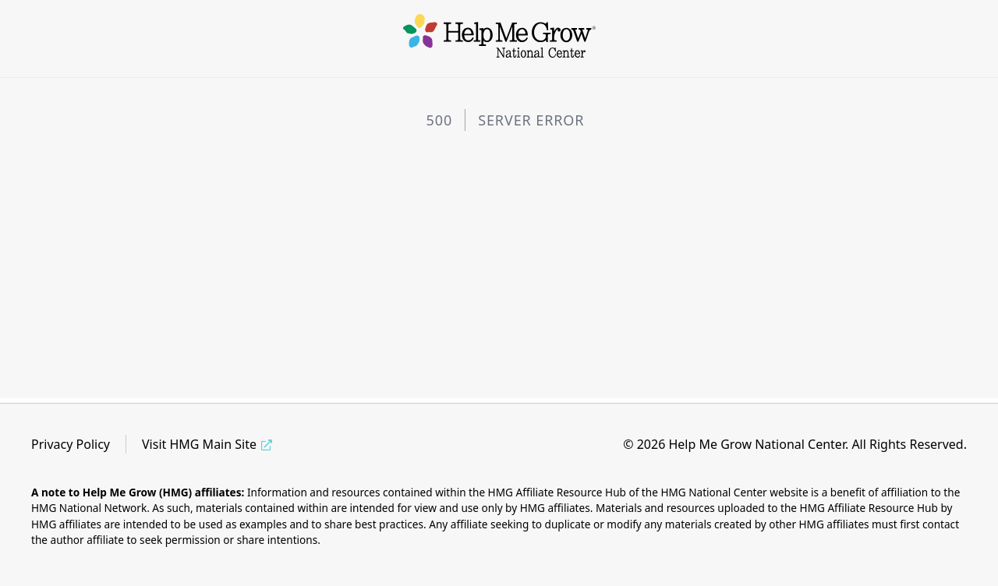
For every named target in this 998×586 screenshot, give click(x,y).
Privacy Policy (70, 444)
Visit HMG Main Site (199, 444)
